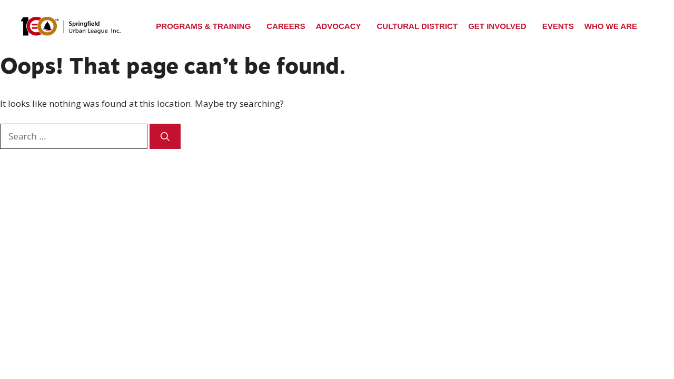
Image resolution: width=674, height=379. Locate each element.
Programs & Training (203, 26)
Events (558, 26)
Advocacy (338, 26)
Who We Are (610, 26)
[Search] (165, 136)
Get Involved (497, 26)
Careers (285, 26)
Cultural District (417, 26)
